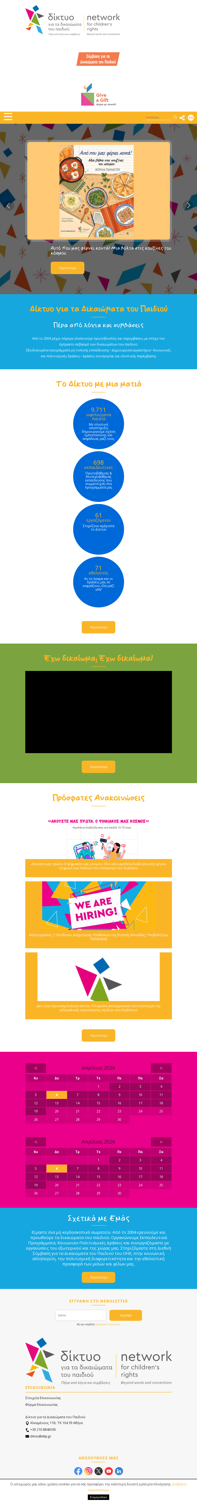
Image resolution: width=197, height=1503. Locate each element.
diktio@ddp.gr (38, 1436)
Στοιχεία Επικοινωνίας (43, 1398)
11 (161, 1095)
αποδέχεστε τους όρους (107, 1324)
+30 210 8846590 (40, 1429)
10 (140, 1095)
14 (77, 1103)
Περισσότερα (67, 268)
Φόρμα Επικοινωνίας (41, 1404)
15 (98, 1103)
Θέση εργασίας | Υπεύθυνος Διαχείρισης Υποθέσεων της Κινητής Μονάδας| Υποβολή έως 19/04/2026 (98, 937)
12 (36, 1103)
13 (56, 1103)
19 (36, 1111)
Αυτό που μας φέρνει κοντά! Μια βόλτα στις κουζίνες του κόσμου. (111, 250)
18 (161, 1103)
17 (140, 1103)
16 (119, 1103)
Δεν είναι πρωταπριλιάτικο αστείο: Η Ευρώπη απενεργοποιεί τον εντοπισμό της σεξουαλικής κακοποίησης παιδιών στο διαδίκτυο (98, 1008)
